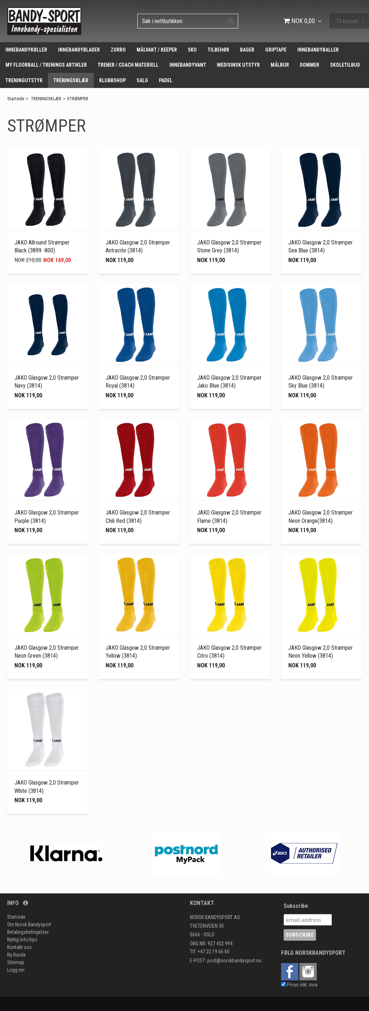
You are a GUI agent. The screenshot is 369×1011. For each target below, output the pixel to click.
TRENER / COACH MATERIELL (128, 65)
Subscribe (296, 905)
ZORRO (118, 50)
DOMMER (309, 65)
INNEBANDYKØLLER (26, 50)
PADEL (165, 80)
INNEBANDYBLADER (79, 50)
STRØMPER (77, 98)
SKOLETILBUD (345, 65)
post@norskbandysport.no (234, 960)
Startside (15, 98)
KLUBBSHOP (112, 80)
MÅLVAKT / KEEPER (157, 50)
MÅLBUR (280, 65)
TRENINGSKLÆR (70, 80)
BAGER (247, 50)
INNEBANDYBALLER (318, 50)
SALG (142, 80)
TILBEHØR (218, 50)
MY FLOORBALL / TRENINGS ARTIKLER (46, 65)
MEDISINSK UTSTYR (238, 65)
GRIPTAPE (275, 50)
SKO (192, 50)
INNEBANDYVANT (187, 65)
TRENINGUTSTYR (24, 80)
